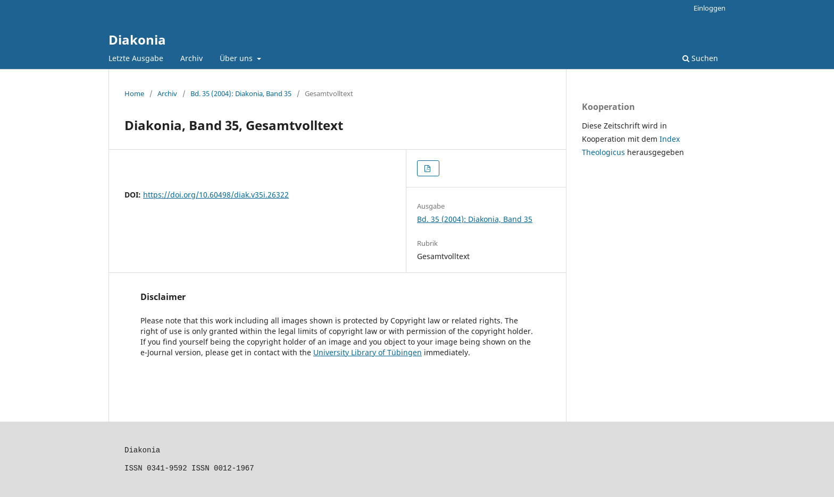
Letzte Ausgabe (136, 58)
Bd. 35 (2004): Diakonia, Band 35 (240, 93)
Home (134, 93)
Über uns (237, 58)
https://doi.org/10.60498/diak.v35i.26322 (216, 195)
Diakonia (137, 39)
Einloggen (709, 8)
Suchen (700, 58)
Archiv (191, 58)
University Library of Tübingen (367, 352)
